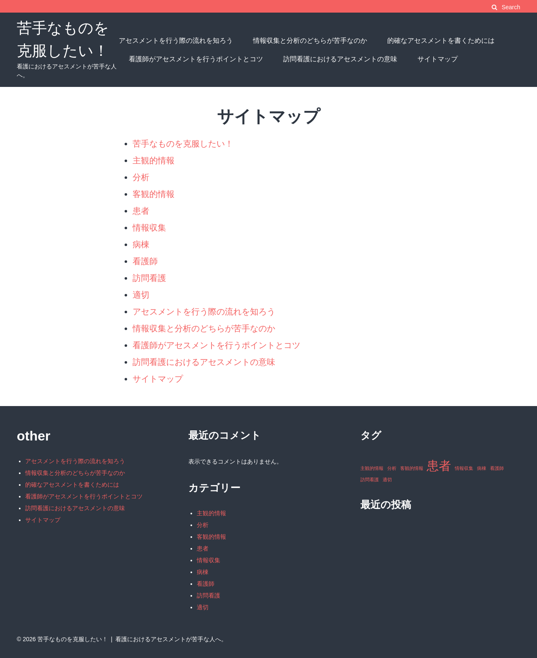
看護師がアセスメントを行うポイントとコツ (196, 59)
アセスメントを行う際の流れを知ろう (176, 40)
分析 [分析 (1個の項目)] (391, 468)
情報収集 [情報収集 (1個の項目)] (464, 468)
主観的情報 (154, 160)
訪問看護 (149, 278)
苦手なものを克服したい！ (183, 143)
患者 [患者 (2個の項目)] (439, 465)
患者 (141, 210)
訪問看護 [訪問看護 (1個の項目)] (369, 479)
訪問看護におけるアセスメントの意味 (340, 59)
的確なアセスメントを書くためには (441, 40)
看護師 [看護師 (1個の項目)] (497, 468)
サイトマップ (437, 59)
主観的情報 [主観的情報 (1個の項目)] (371, 468)
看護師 (145, 261)
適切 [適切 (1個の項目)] (387, 479)
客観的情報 (154, 194)
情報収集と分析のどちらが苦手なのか (310, 40)
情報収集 (149, 227)
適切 (141, 294)
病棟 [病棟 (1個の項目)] (481, 468)
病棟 (141, 244)
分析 (141, 177)
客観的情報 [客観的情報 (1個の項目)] (411, 468)
